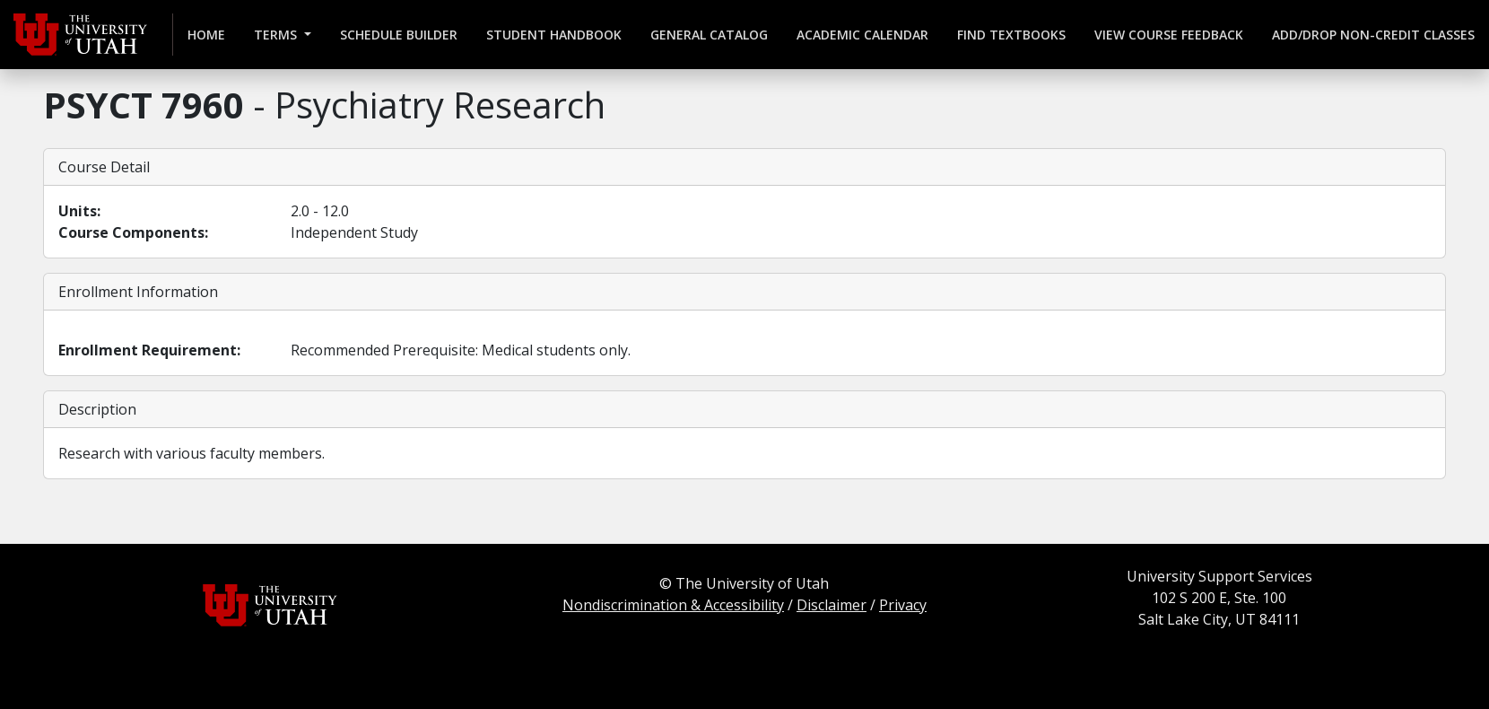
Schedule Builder (398, 34)
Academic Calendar (862, 34)
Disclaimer (831, 605)
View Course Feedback (1168, 34)
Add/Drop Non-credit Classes (1373, 34)
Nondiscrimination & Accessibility (673, 605)
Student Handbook (554, 34)
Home (206, 34)
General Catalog (709, 34)
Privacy (903, 605)
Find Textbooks (1011, 34)
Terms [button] (277, 34)
